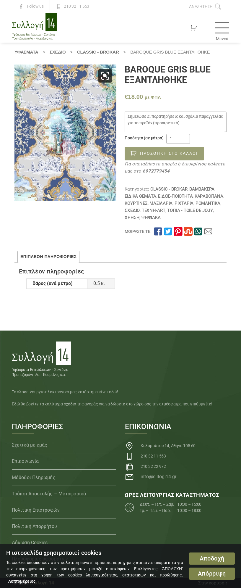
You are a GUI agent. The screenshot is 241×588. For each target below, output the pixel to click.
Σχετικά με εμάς (30, 445)
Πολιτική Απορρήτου (34, 526)
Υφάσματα (26, 51)
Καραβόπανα (209, 196)
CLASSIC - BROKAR (98, 51)
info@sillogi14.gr (159, 476)
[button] (105, 76)
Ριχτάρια (184, 203)
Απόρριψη (212, 573)
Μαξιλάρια (160, 203)
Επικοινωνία (25, 461)
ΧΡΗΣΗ (132, 217)
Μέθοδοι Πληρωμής (34, 477)
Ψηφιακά (151, 217)
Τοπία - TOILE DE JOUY (190, 210)
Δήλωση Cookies (30, 542)
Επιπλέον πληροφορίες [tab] (48, 256)
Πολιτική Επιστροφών (36, 510)
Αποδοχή (212, 558)
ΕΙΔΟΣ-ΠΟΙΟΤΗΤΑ (175, 196)
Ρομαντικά (208, 203)
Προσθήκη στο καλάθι (169, 153)
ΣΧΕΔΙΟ (58, 51)
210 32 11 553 (76, 6)
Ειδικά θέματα (140, 196)
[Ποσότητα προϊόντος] (178, 139)
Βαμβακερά (201, 189)
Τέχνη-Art (153, 210)
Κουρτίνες (136, 203)
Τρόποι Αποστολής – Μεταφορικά (49, 494)
